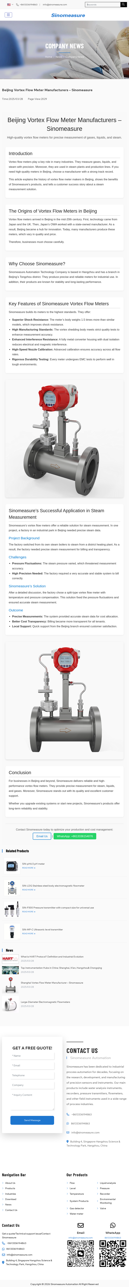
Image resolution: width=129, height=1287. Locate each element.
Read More (27, 868)
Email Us (42, 836)
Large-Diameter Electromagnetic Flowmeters (45, 1001)
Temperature (77, 1193)
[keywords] (103, 4)
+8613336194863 (28, 5)
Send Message (32, 1120)
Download (10, 1199)
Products (10, 1188)
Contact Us (11, 1210)
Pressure (105, 1188)
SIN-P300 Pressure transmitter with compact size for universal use (58, 907)
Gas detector (77, 1208)
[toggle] (8, 14)
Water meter (76, 1213)
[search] (123, 4)
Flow (72, 1182)
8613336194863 (80, 1123)
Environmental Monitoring (108, 1201)
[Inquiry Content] (32, 1100)
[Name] (32, 1056)
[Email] (32, 1065)
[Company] (32, 1085)
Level (73, 1188)
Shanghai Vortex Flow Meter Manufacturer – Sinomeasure (52, 982)
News (8, 1204)
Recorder (105, 1193)
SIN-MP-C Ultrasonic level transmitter (42, 929)
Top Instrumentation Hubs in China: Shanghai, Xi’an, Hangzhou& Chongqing (61, 967)
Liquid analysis (108, 1182)
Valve (103, 1208)
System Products (79, 1201)
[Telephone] (32, 1075)
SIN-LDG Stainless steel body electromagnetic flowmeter (53, 885)
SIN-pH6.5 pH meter (33, 863)
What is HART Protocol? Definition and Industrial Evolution (52, 956)
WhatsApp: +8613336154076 (75, 836)
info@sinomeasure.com (55, 5)
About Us (10, 1182)
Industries (10, 1193)
